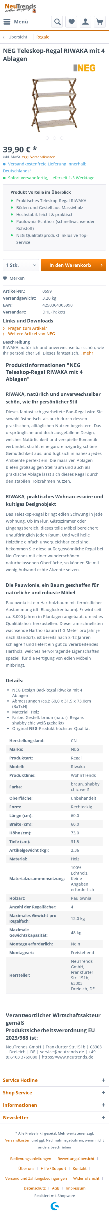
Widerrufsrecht (86, 1178)
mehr (87, 353)
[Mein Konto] (85, 21)
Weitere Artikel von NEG (29, 333)
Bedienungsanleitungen (30, 1158)
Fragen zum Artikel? (25, 328)
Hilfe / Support (53, 1168)
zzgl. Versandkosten (39, 156)
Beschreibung (16, 342)
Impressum (75, 1188)
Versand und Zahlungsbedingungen (36, 1178)
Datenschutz (35, 1188)
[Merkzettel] (71, 21)
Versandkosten (18, 1140)
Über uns (26, 1168)
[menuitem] (15, 21)
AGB (55, 1188)
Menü (15, 21)
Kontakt (80, 1168)
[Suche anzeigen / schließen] (57, 21)
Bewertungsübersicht (76, 1158)
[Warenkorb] (100, 21)
